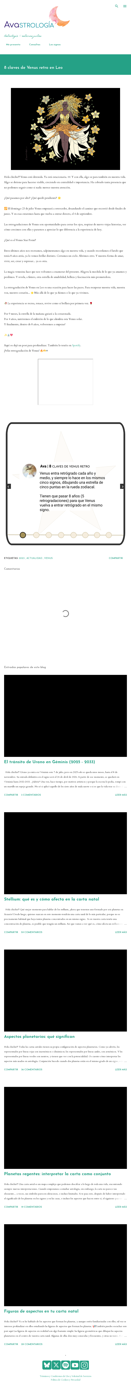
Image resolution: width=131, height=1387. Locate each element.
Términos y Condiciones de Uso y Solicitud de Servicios (65, 1376)
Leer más (121, 795)
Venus (48, 558)
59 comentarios (31, 932)
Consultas (32, 44)
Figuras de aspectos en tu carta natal (41, 1311)
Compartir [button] (116, 558)
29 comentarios (31, 1344)
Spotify (76, 345)
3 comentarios (31, 795)
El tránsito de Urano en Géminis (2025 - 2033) (49, 762)
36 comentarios (31, 1069)
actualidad (34, 558)
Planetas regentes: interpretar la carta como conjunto (57, 1174)
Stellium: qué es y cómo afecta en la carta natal (51, 899)
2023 (22, 558)
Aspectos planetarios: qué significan (39, 1037)
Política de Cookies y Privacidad (65, 1379)
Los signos (53, 44)
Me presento (11, 44)
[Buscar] (117, 6)
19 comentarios (31, 1207)
